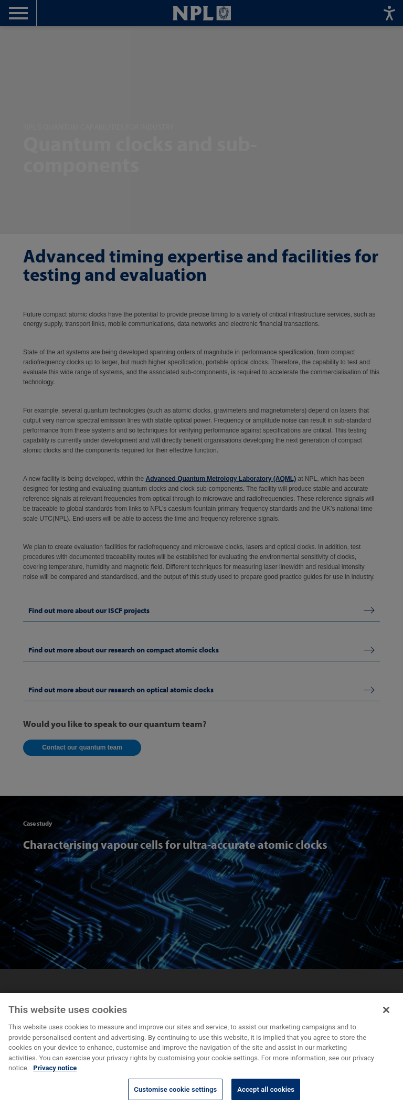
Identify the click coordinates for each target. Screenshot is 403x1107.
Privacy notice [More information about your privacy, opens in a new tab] (55, 1079)
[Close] (386, 1020)
